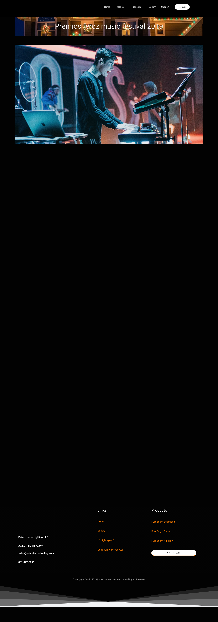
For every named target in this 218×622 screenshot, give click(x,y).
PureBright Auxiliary (162, 541)
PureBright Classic (161, 531)
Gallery (101, 531)
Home (100, 521)
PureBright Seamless (163, 522)
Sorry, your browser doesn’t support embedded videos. (39, 517)
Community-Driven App (110, 550)
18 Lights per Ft (106, 540)
